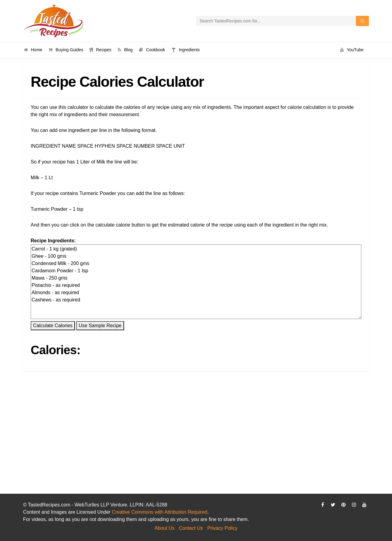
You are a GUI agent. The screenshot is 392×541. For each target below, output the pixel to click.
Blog (125, 49)
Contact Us (191, 528)
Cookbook (152, 49)
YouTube (351, 49)
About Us (164, 528)
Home (33, 49)
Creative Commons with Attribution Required (160, 512)
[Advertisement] (196, 444)
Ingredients (185, 49)
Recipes (100, 49)
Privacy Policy (222, 528)
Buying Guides (66, 49)
